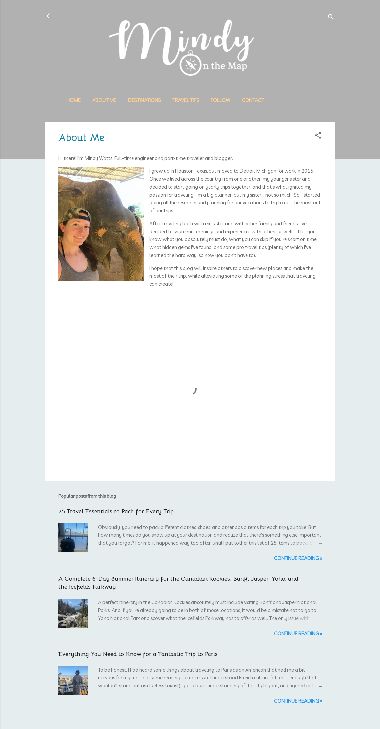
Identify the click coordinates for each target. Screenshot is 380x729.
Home (73, 100)
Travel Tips (185, 100)
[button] (318, 136)
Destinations (144, 100)
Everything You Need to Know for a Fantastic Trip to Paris (138, 654)
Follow (220, 100)
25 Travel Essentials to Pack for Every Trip (116, 511)
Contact (253, 100)
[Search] (331, 18)
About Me (104, 100)
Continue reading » (298, 558)
